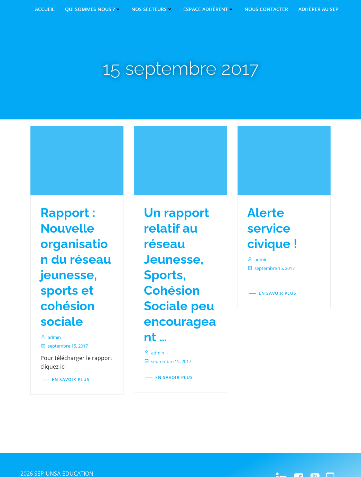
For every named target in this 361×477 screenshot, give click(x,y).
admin (53, 353)
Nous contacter (266, 9)
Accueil (45, 9)
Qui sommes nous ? (93, 9)
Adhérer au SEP (318, 9)
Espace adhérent (208, 9)
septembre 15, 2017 (67, 362)
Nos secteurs (152, 9)
